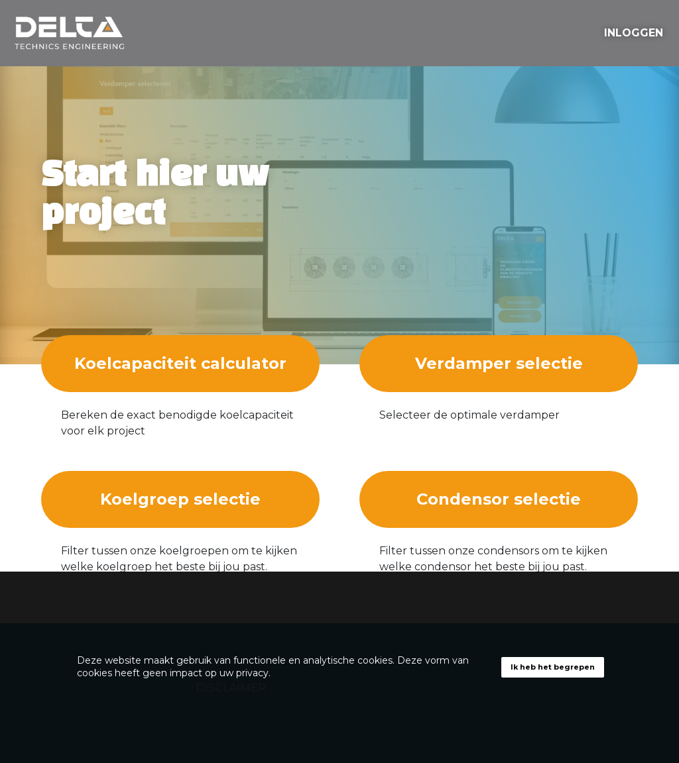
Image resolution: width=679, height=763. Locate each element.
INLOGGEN (633, 32)
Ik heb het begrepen (553, 667)
